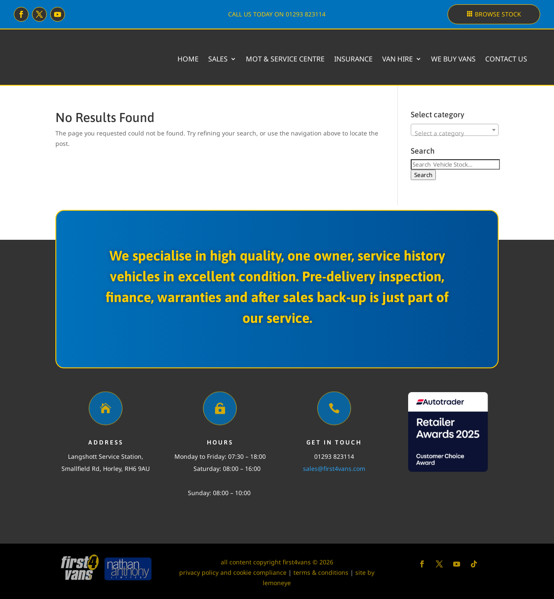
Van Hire (397, 59)
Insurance (353, 59)
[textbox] (454, 133)
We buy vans (453, 59)
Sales (218, 59)
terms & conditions (320, 572)
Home (188, 59)
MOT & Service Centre (285, 59)
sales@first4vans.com (334, 468)
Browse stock (498, 14)
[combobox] (455, 130)
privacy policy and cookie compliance (233, 572)
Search (423, 175)
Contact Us (506, 59)
